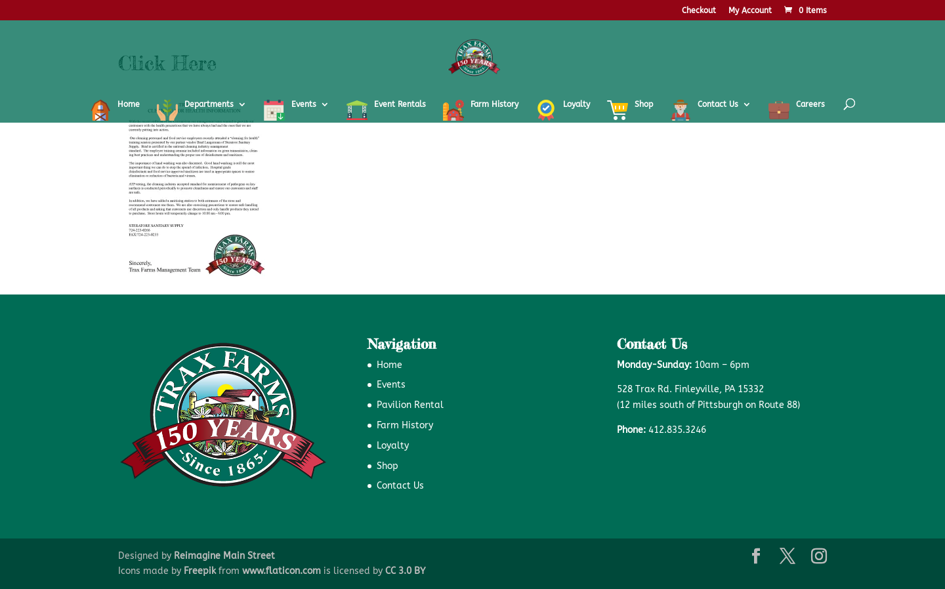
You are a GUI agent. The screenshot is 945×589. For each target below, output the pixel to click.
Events (391, 384)
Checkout (699, 11)
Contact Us (400, 485)
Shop (387, 466)
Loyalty (393, 445)
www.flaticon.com (281, 571)
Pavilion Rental (410, 405)
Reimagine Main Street (224, 555)
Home (389, 365)
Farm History (405, 425)
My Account (750, 11)
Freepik (200, 571)
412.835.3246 (677, 430)
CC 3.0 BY (405, 571)
